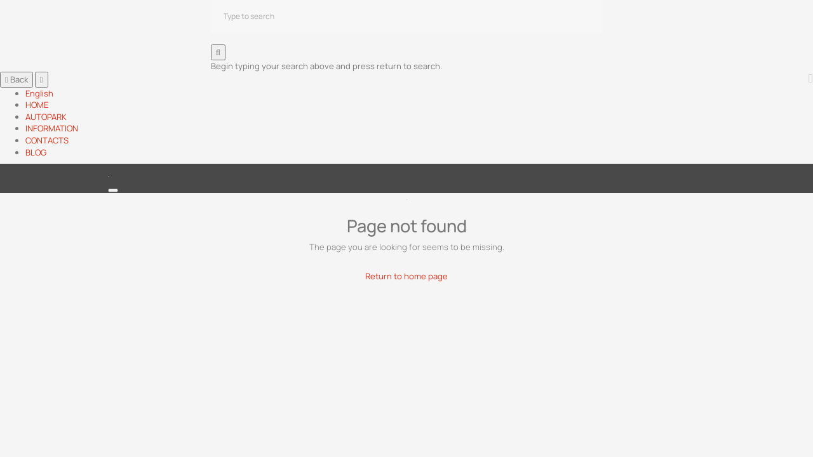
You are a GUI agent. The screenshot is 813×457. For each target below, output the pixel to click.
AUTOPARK (46, 117)
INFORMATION (51, 128)
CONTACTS (47, 140)
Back (16, 79)
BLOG (35, 152)
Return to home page (406, 276)
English (39, 93)
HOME (36, 104)
